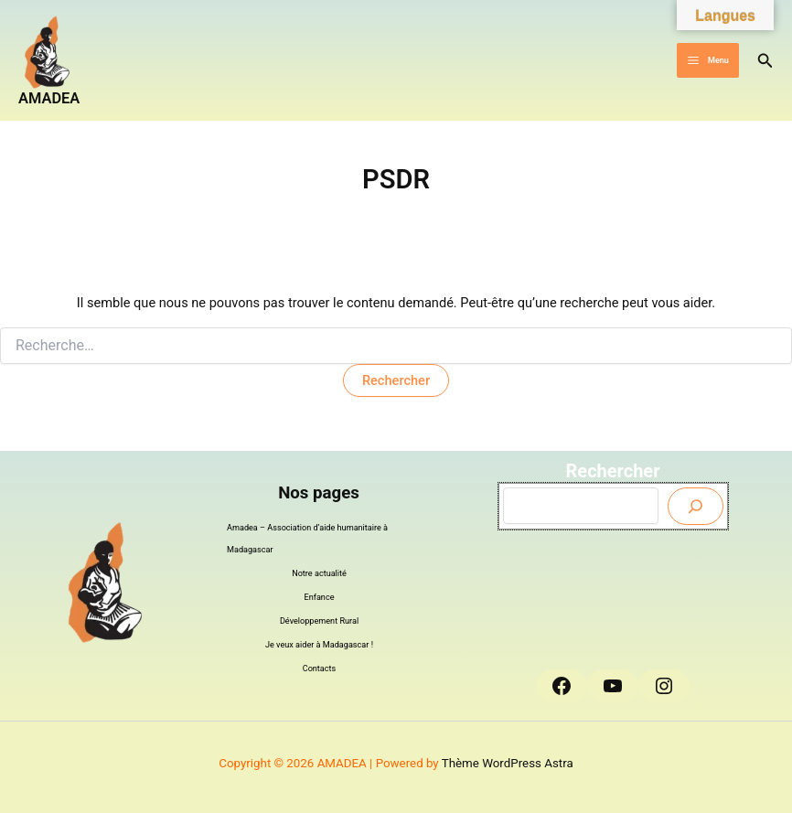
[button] (765, 60)
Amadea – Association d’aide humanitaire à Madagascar (307, 538)
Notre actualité (319, 573)
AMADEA (49, 98)
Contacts (320, 668)
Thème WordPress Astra (507, 763)
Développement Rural (319, 621)
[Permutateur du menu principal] (707, 61)
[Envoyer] (695, 506)
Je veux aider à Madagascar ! (319, 644)
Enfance (320, 597)
